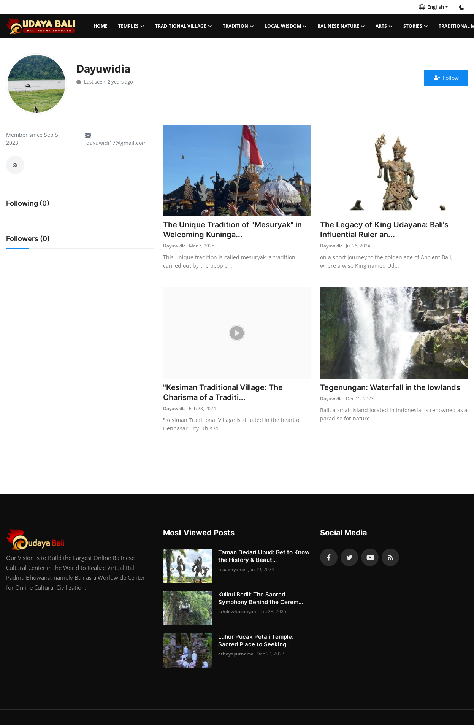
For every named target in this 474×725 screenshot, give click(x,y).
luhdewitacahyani (237, 611)
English (431, 6)
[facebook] (329, 557)
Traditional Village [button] (183, 26)
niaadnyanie (231, 569)
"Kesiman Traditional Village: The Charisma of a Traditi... (223, 392)
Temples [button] (131, 26)
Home (101, 26)
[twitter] (349, 557)
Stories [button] (415, 26)
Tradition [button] (238, 26)
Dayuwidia (174, 246)
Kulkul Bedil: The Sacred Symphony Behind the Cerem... (260, 598)
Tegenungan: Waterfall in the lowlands (390, 387)
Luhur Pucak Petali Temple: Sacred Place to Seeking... (255, 640)
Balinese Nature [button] (341, 26)
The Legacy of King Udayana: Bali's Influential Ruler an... (384, 229)
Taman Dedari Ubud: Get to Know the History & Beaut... (264, 556)
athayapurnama (236, 653)
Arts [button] (384, 26)
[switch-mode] (461, 7)
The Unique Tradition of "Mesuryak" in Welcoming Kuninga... (232, 229)
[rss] (390, 557)
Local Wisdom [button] (286, 26)
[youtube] (370, 557)
